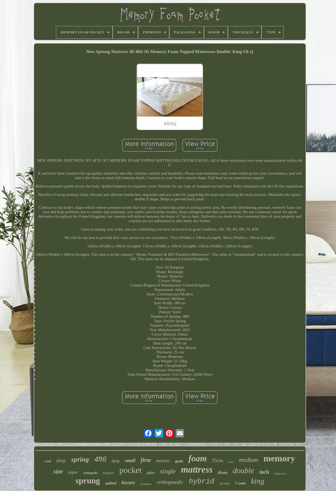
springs (224, 483)
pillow (151, 473)
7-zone (240, 483)
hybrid (201, 481)
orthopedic (90, 473)
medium (248, 460)
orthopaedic (170, 482)
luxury (128, 482)
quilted (110, 483)
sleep (61, 460)
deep (115, 461)
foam (197, 458)
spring (80, 459)
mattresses (280, 473)
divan (222, 472)
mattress (197, 469)
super (73, 472)
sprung (88, 480)
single (168, 471)
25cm (217, 460)
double (243, 470)
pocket (130, 470)
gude (179, 461)
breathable (146, 484)
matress (163, 460)
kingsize (108, 473)
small (130, 460)
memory (279, 458)
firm (146, 460)
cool (48, 461)
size (58, 471)
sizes (231, 461)
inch (264, 472)
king (257, 481)
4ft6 (100, 459)
